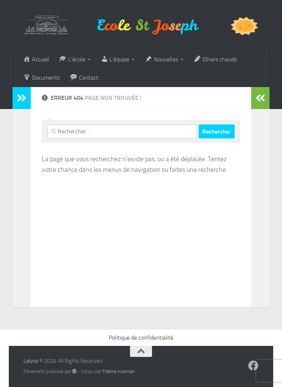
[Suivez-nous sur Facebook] (253, 366)
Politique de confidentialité (141, 337)
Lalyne (31, 361)
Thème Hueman (118, 371)
